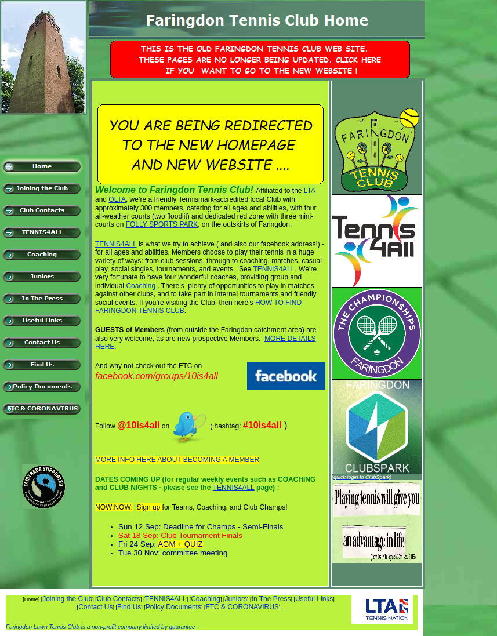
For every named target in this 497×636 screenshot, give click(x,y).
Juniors (235, 599)
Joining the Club (67, 599)
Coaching (140, 286)
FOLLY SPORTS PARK (162, 224)
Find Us (129, 607)
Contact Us (95, 607)
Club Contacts (118, 599)
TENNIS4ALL (116, 244)
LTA (309, 191)
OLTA (117, 199)
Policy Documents (173, 607)
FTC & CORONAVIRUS (241, 607)
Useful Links (314, 599)
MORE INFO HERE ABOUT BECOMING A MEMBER (177, 460)
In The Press (271, 599)
